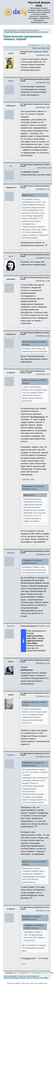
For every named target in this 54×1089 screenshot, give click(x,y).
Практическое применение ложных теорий (22, 38)
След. (48, 45)
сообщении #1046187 (38, 380)
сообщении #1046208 (37, 342)
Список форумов (10, 976)
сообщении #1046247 (37, 862)
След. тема (46, 48)
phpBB (17, 983)
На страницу (32, 45)
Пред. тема (36, 48)
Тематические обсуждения (28, 976)
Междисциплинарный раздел (15, 978)
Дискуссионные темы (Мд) (38, 978)
